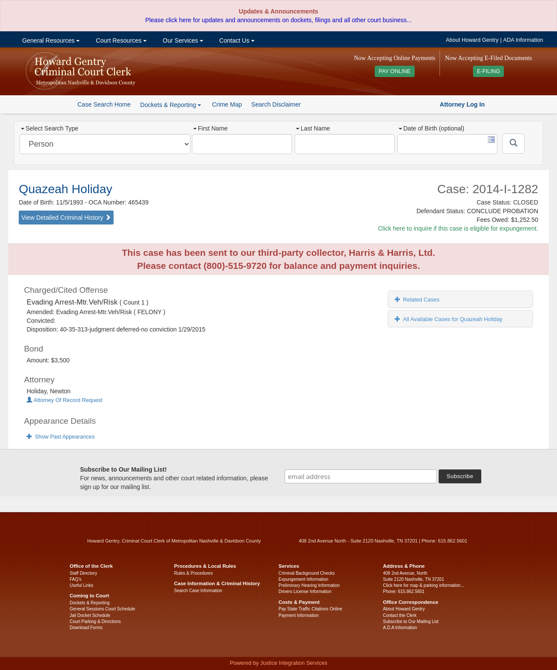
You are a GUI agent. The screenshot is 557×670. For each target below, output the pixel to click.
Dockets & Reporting (90, 602)
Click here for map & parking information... (423, 585)
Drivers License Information (305, 591)
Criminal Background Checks (306, 573)
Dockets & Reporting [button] (170, 104)
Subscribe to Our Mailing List (411, 621)
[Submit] (513, 144)
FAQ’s (75, 579)
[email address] (361, 476)
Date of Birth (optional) (431, 128)
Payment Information (298, 615)
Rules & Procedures (193, 573)
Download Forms (86, 627)
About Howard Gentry (472, 40)
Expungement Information (303, 579)
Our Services (182, 40)
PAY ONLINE (395, 71)
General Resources (50, 40)
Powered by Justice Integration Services (278, 663)
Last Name (313, 128)
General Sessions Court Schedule (102, 608)
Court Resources (120, 40)
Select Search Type (49, 128)
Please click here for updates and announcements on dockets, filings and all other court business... (278, 20)
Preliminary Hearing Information (309, 585)
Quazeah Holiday (65, 189)
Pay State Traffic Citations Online (310, 608)
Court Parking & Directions (95, 621)
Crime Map (227, 104)
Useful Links (81, 585)
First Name (210, 128)
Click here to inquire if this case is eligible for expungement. (458, 228)
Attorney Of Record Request (64, 400)
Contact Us (236, 40)
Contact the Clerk (399, 615)
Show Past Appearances (60, 437)
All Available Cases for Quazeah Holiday (449, 319)
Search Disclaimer (276, 104)
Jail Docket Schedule (90, 615)
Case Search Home (104, 104)
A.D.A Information (400, 627)
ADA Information (523, 40)
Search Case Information (198, 590)
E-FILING (488, 71)
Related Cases (417, 299)
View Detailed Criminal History (66, 217)
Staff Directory (83, 573)
